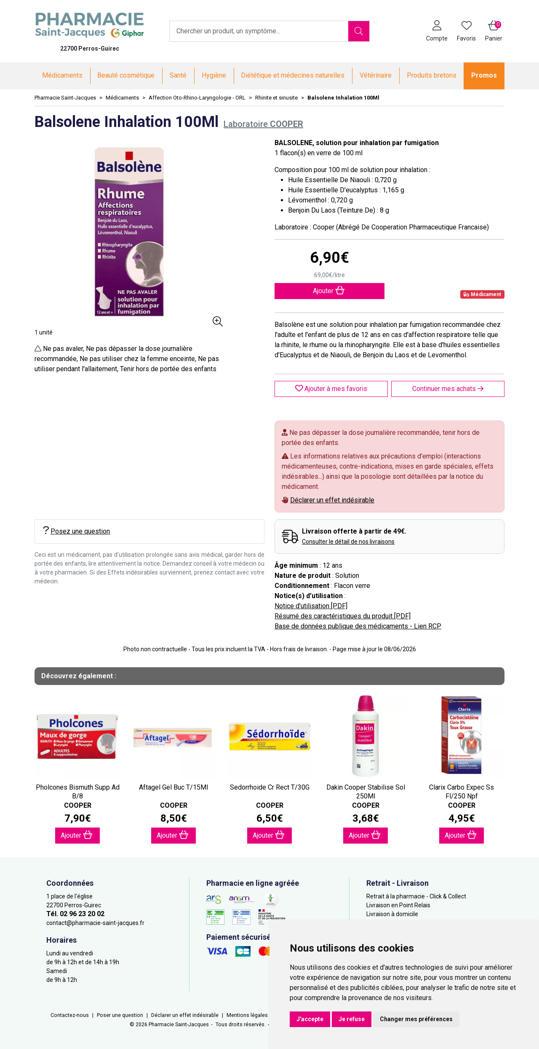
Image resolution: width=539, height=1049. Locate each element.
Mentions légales (247, 1015)
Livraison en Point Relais (398, 905)
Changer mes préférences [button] (416, 1019)
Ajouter (77, 835)
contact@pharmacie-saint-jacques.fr (95, 923)
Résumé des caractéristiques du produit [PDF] (343, 616)
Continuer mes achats (447, 389)
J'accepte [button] (309, 1019)
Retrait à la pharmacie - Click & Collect (416, 896)
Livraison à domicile (392, 914)
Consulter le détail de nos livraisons (348, 541)
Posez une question (76, 530)
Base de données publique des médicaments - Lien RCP (358, 626)
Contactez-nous (70, 1015)
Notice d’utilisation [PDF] (311, 606)
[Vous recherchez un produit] (259, 31)
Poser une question (120, 1015)
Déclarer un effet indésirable (332, 500)
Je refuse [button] (352, 1019)
